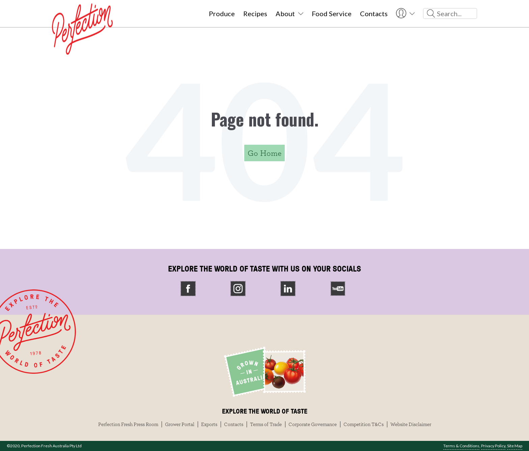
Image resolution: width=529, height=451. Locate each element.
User (405, 13)
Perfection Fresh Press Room (128, 424)
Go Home (264, 153)
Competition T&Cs (363, 424)
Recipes (255, 13)
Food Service (332, 13)
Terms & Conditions (461, 445)
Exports (209, 424)
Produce (222, 13)
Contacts (374, 13)
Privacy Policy (493, 445)
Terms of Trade (266, 424)
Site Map (514, 445)
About (285, 13)
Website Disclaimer (410, 424)
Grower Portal (179, 424)
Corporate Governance (312, 424)
